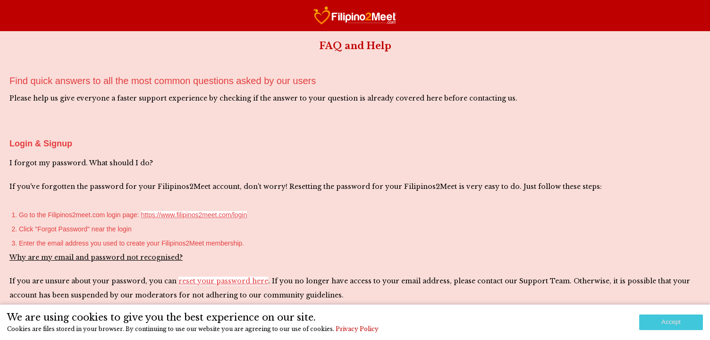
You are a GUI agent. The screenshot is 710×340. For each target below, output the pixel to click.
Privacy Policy (357, 328)
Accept (671, 321)
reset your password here (223, 281)
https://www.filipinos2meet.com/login (194, 215)
